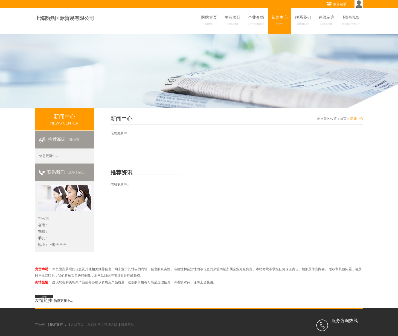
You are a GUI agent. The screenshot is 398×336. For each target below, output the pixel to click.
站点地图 (94, 324)
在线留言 (326, 21)
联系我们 (303, 21)
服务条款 (127, 324)
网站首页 (209, 21)
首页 (343, 119)
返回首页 (77, 324)
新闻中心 (279, 21)
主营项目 (232, 21)
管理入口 (110, 324)
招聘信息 (351, 21)
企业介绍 (256, 21)
